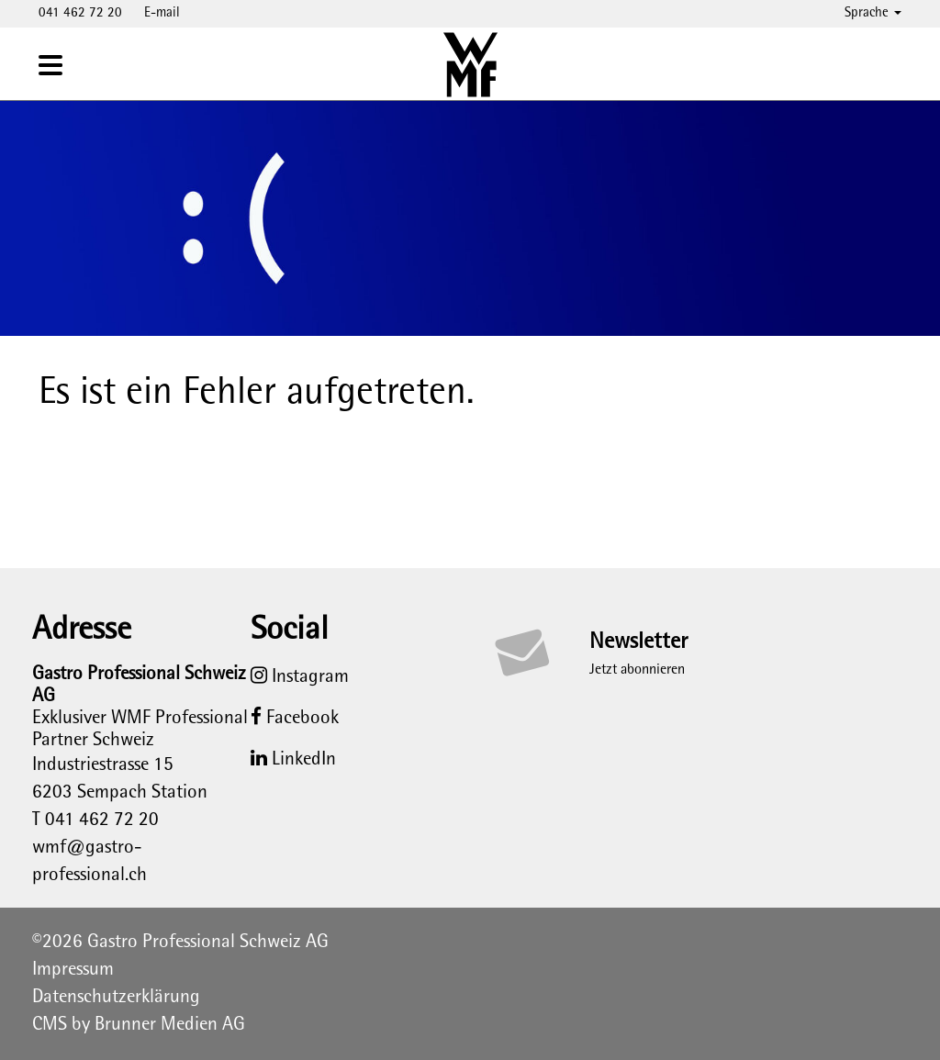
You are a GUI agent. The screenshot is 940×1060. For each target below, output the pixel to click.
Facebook (295, 718)
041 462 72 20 (80, 13)
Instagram (300, 677)
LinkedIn (293, 760)
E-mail (162, 13)
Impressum (73, 970)
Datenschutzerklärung (116, 997)
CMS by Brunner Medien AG (138, 1025)
